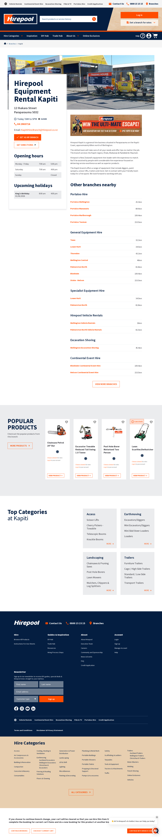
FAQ (82, 661)
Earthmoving (132, 514)
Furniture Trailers (133, 563)
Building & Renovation (22, 762)
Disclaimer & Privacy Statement (50, 730)
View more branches (106, 384)
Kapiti (20, 44)
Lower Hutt (75, 246)
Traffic (107, 773)
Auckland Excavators (47, 760)
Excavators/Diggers (134, 519)
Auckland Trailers (136, 753)
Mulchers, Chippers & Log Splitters (98, 584)
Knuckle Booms (95, 539)
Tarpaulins (108, 760)
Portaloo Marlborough (80, 215)
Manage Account (121, 648)
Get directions (27, 145)
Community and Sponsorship (92, 652)
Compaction (18, 767)
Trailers (129, 558)
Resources (52, 648)
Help (116, 652)
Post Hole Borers (96, 571)
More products (20, 445)
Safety (107, 751)
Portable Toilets (88, 764)
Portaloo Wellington (79, 202)
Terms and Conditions (23, 730)
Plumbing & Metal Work (90, 751)
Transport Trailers (134, 582)
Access (91, 514)
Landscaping (95, 558)
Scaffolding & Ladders (113, 755)
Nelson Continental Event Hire (84, 372)
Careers (84, 648)
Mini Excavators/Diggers (137, 525)
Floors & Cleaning (43, 778)
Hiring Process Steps (56, 652)
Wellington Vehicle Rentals (82, 323)
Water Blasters (133, 762)
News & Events (86, 657)
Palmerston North (78, 267)
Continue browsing (19, 831)
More (110, 544)
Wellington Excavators (47, 762)
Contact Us (116, 4)
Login (117, 639)
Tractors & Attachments (114, 768)
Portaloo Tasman (78, 222)
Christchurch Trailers (137, 758)
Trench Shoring (133, 771)
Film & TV (67, 4)
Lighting (62, 767)
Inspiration (32, 35)
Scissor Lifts (93, 519)
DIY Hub (45, 35)
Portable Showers (89, 760)
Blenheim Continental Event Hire (85, 365)
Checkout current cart (43, 831)
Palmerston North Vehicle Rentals (86, 329)
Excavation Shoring (53, 4)
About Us (70, 35)
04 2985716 (23, 124)
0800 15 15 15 (134, 4)
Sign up (117, 644)
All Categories (81, 792)
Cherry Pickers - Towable (95, 527)
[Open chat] (155, 830)
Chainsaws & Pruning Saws (98, 565)
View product (55, 475)
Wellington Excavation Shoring (84, 347)
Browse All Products (21, 639)
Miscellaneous (64, 771)
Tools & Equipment (112, 764)
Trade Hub (58, 35)
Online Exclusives (91, 35)
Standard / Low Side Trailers (134, 576)
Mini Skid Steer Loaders (136, 530)
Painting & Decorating (67, 775)
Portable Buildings (89, 755)
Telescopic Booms (96, 533)
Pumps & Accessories (90, 775)
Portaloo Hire (79, 4)
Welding (130, 766)
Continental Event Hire (33, 4)
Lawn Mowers (94, 577)
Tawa (72, 240)
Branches (152, 4)
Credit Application (95, 4)
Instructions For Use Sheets (24, 644)
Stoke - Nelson (77, 280)
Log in (139, 15)
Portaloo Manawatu (79, 208)
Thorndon (74, 253)
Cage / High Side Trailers (137, 568)
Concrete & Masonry (21, 771)
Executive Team (87, 644)
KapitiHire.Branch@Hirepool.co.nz (39, 129)
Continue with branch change (142, 831)
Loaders (128, 536)
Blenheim (74, 273)
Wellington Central (79, 260)
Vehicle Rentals (15, 4)
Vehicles (130, 780)
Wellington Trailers (137, 756)
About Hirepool (86, 639)
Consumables (19, 775)
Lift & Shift (63, 762)
